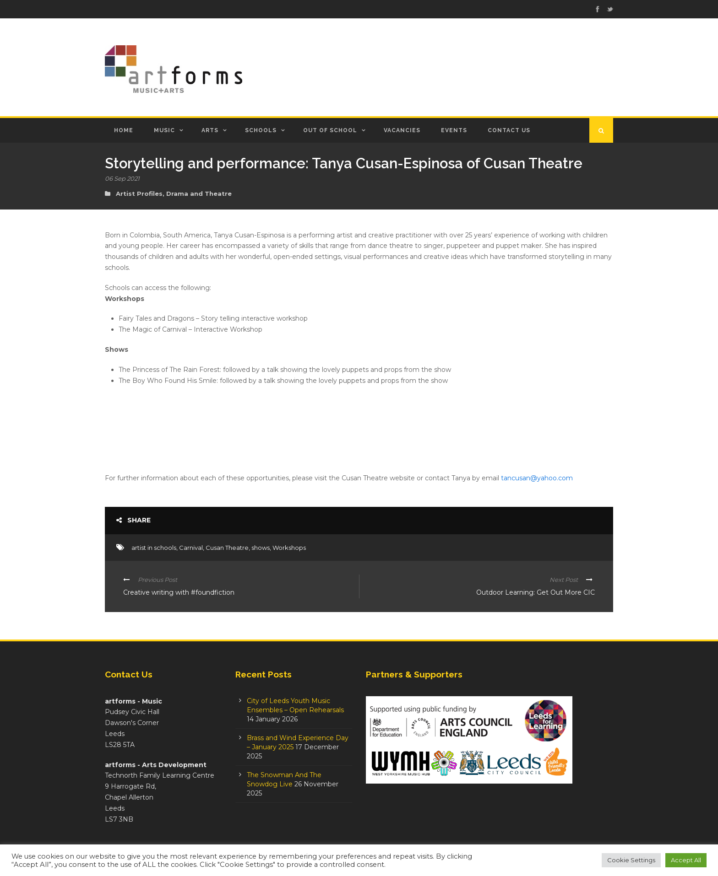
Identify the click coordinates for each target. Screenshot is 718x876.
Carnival (191, 547)
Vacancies (402, 130)
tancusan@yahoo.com (537, 478)
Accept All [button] (686, 860)
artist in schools (153, 547)
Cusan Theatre (227, 547)
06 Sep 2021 (122, 178)
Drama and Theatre (199, 193)
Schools (261, 130)
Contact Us (509, 130)
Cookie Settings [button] (631, 860)
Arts (209, 130)
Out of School (330, 130)
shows (260, 547)
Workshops (289, 547)
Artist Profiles (139, 193)
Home (123, 130)
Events (454, 130)
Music (164, 130)
